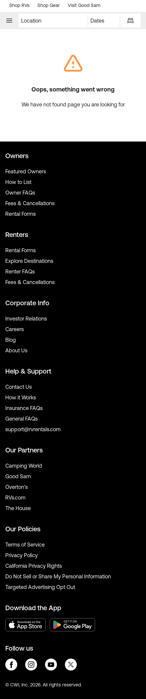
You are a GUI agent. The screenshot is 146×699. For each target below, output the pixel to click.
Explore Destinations (29, 261)
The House (18, 508)
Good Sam (18, 476)
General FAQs (21, 419)
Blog (10, 340)
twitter (71, 664)
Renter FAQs (20, 271)
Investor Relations (26, 318)
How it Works (20, 397)
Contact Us (18, 387)
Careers (14, 329)
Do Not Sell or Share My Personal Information (58, 576)
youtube (51, 664)
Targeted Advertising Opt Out (40, 587)
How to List (18, 182)
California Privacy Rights (33, 566)
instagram (31, 664)
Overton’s (16, 487)
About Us (16, 350)
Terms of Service (25, 545)
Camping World (23, 466)
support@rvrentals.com (33, 429)
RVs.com (15, 497)
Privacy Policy (21, 555)
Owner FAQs (20, 193)
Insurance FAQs (24, 408)
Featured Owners (25, 171)
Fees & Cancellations (30, 203)
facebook (11, 664)
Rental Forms (20, 214)
